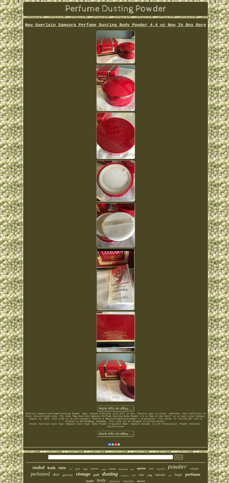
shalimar (128, 481)
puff (96, 475)
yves (151, 468)
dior (56, 474)
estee (112, 469)
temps (85, 469)
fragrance (125, 475)
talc (141, 475)
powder (177, 467)
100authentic (114, 481)
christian (123, 469)
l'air (134, 475)
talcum (160, 475)
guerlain (68, 475)
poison (94, 468)
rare (62, 467)
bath (51, 468)
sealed (38, 467)
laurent (141, 481)
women (103, 469)
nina (170, 475)
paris (77, 469)
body (101, 480)
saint (132, 469)
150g (149, 475)
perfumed (40, 474)
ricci (70, 469)
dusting (110, 474)
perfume (192, 474)
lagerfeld (161, 469)
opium (141, 468)
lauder (90, 481)
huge (178, 475)
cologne (194, 468)
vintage (83, 474)
